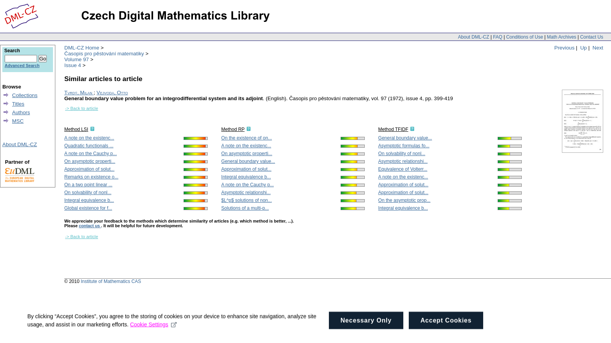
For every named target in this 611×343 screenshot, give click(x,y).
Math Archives (561, 37)
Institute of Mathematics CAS (111, 281)
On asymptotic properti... (89, 161)
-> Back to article (81, 108)
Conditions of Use (524, 37)
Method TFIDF (393, 129)
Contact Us (591, 37)
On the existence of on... (246, 138)
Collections (24, 95)
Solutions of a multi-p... (245, 208)
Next (598, 48)
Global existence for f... (88, 208)
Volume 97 (76, 59)
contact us (90, 225)
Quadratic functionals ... (88, 146)
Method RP (233, 129)
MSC (18, 121)
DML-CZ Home (81, 48)
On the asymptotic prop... (404, 200)
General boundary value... (248, 161)
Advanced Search (22, 65)
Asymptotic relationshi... (246, 192)
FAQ (497, 37)
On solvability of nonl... (87, 192)
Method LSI (76, 129)
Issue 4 (72, 65)
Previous (564, 48)
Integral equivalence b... (89, 200)
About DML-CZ (473, 37)
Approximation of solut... (89, 169)
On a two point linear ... (88, 184)
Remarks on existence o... (91, 177)
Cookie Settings (153, 334)
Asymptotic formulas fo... (403, 146)
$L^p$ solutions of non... (246, 200)
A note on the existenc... (89, 138)
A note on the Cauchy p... (90, 153)
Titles (18, 104)
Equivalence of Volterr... (402, 169)
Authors (21, 112)
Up (583, 48)
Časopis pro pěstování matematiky (104, 54)
